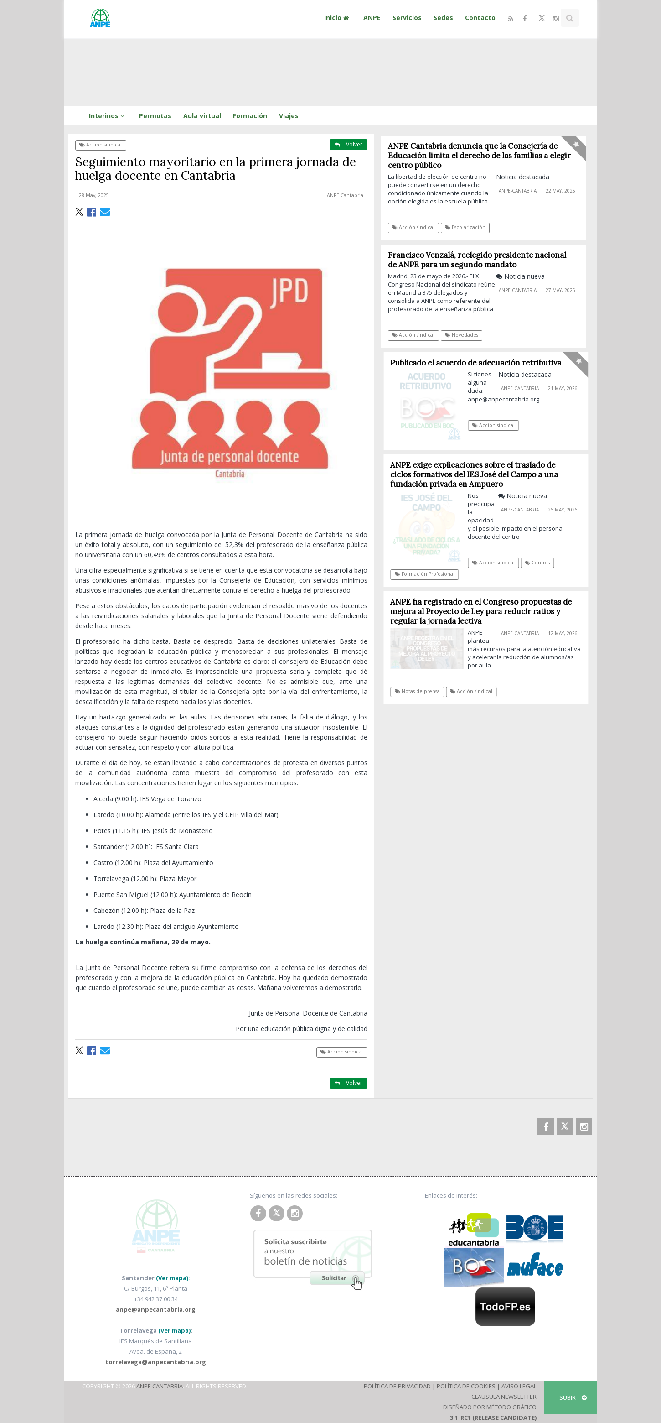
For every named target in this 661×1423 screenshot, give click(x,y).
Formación (250, 115)
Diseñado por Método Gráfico (490, 1407)
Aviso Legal (519, 1386)
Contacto (480, 17)
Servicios (407, 17)
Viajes (289, 115)
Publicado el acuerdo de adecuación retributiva (478, 363)
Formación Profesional (427, 574)
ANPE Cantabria (159, 1386)
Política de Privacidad (397, 1386)
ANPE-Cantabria (345, 195)
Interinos (108, 115)
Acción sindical (100, 144)
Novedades (461, 335)
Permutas (155, 115)
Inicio (337, 17)
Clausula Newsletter (504, 1396)
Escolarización (465, 227)
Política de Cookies (466, 1386)
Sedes (443, 17)
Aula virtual (202, 115)
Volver (348, 144)
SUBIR (573, 1397)
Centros (540, 562)
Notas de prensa (420, 691)
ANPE (372, 17)
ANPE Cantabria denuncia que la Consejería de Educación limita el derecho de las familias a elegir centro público (479, 155)
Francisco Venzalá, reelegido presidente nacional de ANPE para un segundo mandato (477, 260)
